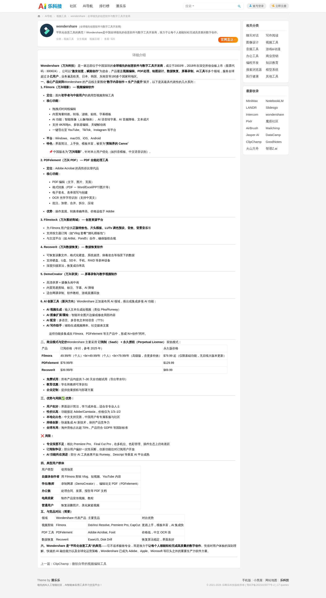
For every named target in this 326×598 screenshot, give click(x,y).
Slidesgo (272, 107)
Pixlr (249, 121)
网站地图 (271, 580)
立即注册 (280, 6)
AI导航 (88, 6)
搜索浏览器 (254, 69)
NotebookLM (275, 101)
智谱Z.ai (271, 148)
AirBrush (252, 128)
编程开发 (252, 62)
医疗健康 (252, 76)
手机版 (246, 580)
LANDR (251, 107)
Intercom (252, 114)
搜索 (188, 6)
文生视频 (82, 39)
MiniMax (252, 101)
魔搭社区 (272, 121)
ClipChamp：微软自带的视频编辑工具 (80, 563)
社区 (73, 6)
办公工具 (252, 56)
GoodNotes (274, 142)
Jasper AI (252, 135)
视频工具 (61, 16)
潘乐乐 (121, 6)
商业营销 (272, 56)
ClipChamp (254, 142)
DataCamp (273, 135)
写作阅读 (272, 35)
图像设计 (252, 42)
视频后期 (95, 39)
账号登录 (258, 6)
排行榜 (104, 6)
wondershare (275, 114)
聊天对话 (252, 35)
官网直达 (228, 39)
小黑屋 (258, 580)
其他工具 (272, 76)
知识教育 (272, 62)
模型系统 (272, 69)
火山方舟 (252, 148)
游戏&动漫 (273, 49)
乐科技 (39, 16)
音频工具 (252, 49)
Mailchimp (273, 128)
